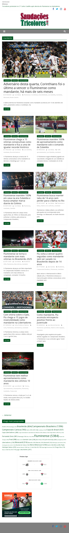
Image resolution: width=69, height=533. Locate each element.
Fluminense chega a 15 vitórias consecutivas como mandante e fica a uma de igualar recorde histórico (17, 143)
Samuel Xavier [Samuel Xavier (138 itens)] (22, 447)
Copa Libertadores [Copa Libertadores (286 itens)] (10, 432)
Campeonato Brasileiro (43, 269)
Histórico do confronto (47, 206)
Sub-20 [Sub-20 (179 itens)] (37, 447)
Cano (5, 328)
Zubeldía (12, 208)
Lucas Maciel (18, 386)
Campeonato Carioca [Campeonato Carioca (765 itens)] (14, 429)
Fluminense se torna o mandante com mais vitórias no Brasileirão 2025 (18, 256)
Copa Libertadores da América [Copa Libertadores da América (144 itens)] (28, 432)
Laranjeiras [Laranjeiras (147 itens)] (61, 439)
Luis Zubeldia (51, 95)
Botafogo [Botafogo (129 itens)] (13, 426)
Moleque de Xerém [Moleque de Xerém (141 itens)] (59, 442)
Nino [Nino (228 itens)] (57, 445)
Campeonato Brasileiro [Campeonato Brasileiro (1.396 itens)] (47, 426)
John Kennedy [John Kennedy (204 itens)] (50, 439)
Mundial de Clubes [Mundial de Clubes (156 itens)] (22, 445)
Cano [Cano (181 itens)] (29, 430)
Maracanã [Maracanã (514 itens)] (21, 442)
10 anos (26, 386)
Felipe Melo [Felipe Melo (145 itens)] (54, 432)
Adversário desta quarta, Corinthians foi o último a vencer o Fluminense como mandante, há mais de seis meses (34, 88)
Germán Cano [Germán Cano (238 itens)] (29, 439)
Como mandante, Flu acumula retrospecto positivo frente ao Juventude (47, 318)
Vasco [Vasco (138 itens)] (5, 449)
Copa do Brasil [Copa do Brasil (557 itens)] (54, 429)
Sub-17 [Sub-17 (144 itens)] (30, 447)
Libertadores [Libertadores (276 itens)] (8, 442)
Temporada (13, 391)
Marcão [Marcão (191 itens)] (39, 442)
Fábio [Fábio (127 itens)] (20, 439)
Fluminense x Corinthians (31, 95)
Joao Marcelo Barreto (54, 325)
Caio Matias (17, 95)
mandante (59, 95)
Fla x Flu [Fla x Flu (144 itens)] (30, 436)
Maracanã (6, 97)
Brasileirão (61, 267)
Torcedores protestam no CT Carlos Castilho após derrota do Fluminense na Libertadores (31, 6)
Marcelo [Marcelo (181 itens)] (32, 442)
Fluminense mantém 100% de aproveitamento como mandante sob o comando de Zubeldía (50, 143)
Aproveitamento (8, 388)
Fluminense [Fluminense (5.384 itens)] (46, 436)
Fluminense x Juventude (43, 328)
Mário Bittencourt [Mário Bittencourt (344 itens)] (38, 445)
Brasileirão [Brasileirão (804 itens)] (24, 426)
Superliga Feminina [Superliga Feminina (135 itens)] (48, 447)
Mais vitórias (17, 264)
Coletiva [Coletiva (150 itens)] (42, 430)
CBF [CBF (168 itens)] (35, 430)
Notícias (14, 80)
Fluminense (27, 206)
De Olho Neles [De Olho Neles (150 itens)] (43, 432)
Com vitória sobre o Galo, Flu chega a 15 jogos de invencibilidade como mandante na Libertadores (17, 318)
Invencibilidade (43, 95)
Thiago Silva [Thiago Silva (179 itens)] (60, 447)
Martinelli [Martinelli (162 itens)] (48, 442)
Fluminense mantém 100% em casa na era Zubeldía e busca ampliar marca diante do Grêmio (17, 199)
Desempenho (17, 388)
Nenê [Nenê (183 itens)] (50, 445)
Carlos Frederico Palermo (21, 325)
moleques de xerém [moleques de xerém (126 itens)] (9, 445)
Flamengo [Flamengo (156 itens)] (22, 436)
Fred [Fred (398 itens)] (13, 439)
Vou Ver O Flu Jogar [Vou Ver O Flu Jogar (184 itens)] (15, 449)
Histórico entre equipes (57, 328)
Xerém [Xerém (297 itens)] (27, 449)
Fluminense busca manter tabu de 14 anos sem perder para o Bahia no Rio (50, 198)
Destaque (7, 80)
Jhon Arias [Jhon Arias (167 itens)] (40, 439)
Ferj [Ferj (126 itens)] (61, 432)
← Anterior (6, 415)
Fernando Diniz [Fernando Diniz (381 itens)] (9, 436)
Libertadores (18, 328)
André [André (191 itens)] (5, 427)
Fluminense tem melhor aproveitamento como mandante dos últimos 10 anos (17, 379)
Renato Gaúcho (14, 97)
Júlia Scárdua (51, 267)
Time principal (23, 80)
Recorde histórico (15, 152)
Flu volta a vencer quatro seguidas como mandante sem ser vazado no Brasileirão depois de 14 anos (50, 259)
